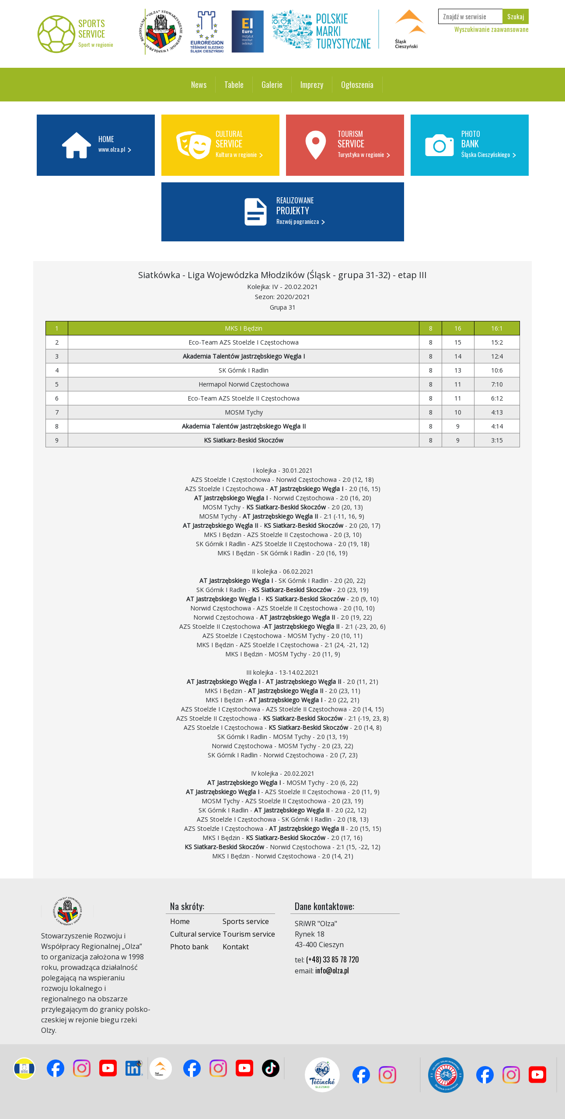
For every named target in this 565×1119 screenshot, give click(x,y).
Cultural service (195, 934)
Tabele (234, 84)
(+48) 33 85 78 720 (332, 959)
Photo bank (189, 947)
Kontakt (236, 947)
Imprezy (311, 84)
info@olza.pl (332, 970)
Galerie (272, 84)
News (198, 84)
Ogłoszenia (357, 84)
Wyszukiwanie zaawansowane (491, 29)
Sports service (246, 921)
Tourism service (249, 934)
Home (180, 921)
